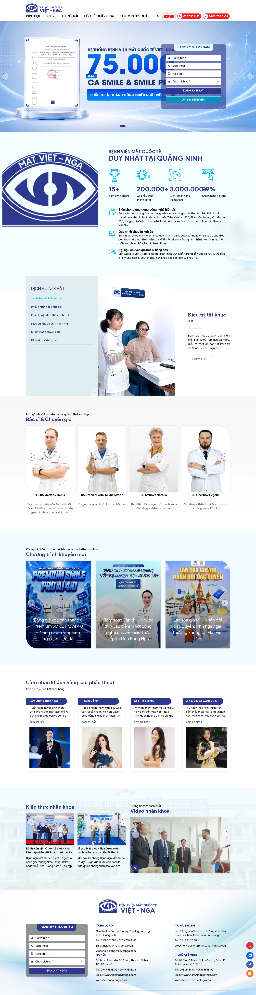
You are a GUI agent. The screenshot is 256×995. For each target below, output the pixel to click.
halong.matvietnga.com (121, 951)
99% (208, 189)
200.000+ (152, 189)
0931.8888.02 (205, 969)
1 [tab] (123, 126)
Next (250, 76)
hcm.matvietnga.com (199, 980)
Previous (5, 76)
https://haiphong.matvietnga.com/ (206, 945)
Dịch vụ (51, 16)
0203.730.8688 (215, 16)
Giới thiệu (33, 16)
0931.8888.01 (187, 969)
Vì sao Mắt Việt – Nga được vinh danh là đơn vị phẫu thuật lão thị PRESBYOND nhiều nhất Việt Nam (98, 852)
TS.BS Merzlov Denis (50, 495)
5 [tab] (135, 126)
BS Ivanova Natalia (154, 495)
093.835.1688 (188, 16)
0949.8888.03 (128, 969)
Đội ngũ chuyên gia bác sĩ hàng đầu (143, 250)
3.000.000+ (188, 189)
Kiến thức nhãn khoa (99, 16)
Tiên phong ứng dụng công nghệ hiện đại (147, 209)
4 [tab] (132, 126)
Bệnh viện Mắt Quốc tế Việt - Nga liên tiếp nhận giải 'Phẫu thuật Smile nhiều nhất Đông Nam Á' (49, 852)
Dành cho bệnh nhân (134, 16)
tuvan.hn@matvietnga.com (119, 975)
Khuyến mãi (70, 16)
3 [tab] (130, 126)
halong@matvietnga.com (118, 945)
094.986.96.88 (188, 940)
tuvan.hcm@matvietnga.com (199, 975)
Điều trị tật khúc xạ (207, 318)
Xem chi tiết (200, 358)
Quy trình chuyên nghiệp (135, 232)
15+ (114, 189)
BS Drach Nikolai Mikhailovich (102, 495)
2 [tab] (127, 126)
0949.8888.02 (109, 969)
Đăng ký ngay (193, 90)
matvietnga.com (117, 980)
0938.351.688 (108, 940)
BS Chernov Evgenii (206, 495)
